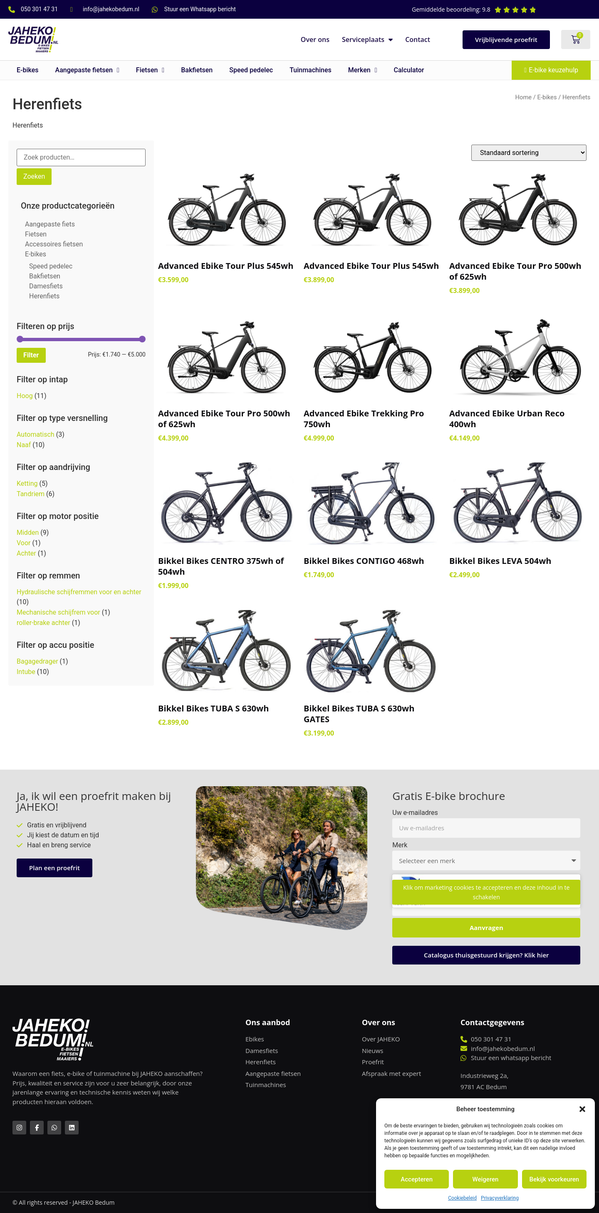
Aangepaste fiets (50, 224)
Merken (362, 70)
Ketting (27, 483)
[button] (582, 1109)
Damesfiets (46, 286)
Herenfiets (44, 296)
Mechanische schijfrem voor (58, 612)
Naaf (24, 445)
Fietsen (150, 70)
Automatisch (35, 434)
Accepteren (417, 1179)
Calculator (409, 70)
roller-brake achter (43, 623)
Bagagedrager (37, 661)
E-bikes (28, 70)
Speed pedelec (251, 70)
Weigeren (486, 1179)
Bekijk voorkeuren (554, 1179)
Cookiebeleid (462, 1198)
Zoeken (34, 176)
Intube (26, 672)
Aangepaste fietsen (87, 70)
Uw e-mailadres (415, 813)
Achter (26, 553)
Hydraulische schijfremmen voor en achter (79, 592)
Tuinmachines (311, 70)
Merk (399, 845)
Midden (28, 532)
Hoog (25, 396)
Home (523, 97)
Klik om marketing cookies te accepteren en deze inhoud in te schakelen (486, 892)
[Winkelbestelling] (529, 153)
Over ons (315, 39)
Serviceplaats (367, 39)
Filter (31, 355)
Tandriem (31, 494)
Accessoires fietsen (54, 244)
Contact (417, 39)
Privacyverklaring (500, 1198)
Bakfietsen (197, 70)
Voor (24, 543)
